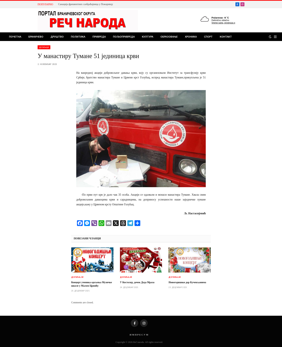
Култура (147, 36)
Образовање (169, 36)
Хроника (191, 36)
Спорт (208, 36)
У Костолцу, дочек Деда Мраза (137, 282)
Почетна (15, 36)
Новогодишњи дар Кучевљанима (187, 282)
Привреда (99, 36)
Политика (78, 36)
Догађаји (44, 47)
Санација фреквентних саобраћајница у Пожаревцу (85, 4)
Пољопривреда (124, 36)
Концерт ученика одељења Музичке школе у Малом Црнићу (91, 284)
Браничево (35, 36)
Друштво (57, 36)
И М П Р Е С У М (139, 334)
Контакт (226, 36)
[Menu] (275, 37)
